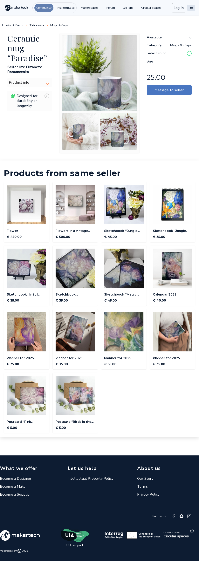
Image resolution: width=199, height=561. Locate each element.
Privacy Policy (148, 494)
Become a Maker (13, 486)
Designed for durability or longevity (30, 101)
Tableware (36, 25)
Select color (156, 53)
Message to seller (169, 90)
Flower (12, 231)
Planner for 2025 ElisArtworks (20, 358)
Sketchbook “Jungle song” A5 (169, 231)
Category (154, 45)
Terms (142, 486)
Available (154, 37)
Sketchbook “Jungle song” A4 (120, 231)
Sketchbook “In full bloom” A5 (22, 295)
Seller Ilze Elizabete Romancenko (24, 69)
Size (150, 61)
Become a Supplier (15, 494)
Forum (110, 8)
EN (191, 8)
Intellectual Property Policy (90, 478)
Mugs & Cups (59, 25)
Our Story (145, 478)
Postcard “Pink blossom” (19, 422)
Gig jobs (128, 8)
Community (43, 8)
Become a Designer (15, 478)
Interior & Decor (13, 25)
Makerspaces (89, 8)
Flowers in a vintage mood (72, 231)
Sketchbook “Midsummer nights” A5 (75, 295)
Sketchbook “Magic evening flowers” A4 (121, 295)
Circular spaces (151, 8)
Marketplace (66, 8)
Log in (179, 7)
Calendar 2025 (165, 294)
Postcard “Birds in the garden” (74, 422)
